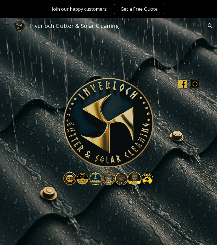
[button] (7, 26)
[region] (108, 9)
